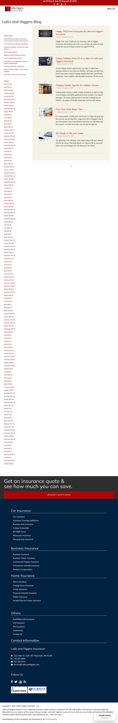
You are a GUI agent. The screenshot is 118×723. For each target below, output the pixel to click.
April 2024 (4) (8, 160)
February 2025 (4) (9, 130)
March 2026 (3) (8, 90)
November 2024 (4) (9, 139)
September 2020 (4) (9, 292)
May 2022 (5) (8, 231)
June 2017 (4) (8, 411)
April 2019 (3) (8, 344)
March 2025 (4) (8, 127)
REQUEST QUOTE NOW (59, 494)
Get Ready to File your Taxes (69, 133)
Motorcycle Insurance (22, 536)
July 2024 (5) (7, 151)
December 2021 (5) (9, 246)
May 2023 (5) (8, 194)
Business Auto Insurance (23, 524)
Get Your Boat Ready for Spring (13, 58)
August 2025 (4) (8, 111)
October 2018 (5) (9, 362)
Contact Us (17, 634)
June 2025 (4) (8, 117)
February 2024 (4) (9, 166)
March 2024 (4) (8, 163)
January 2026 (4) (9, 96)
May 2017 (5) (8, 414)
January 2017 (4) (9, 427)
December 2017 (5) (9, 393)
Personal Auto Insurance (23, 539)
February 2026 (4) (9, 93)
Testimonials (18, 631)
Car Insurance (19, 517)
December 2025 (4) (9, 99)
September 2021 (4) (9, 255)
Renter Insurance (20, 597)
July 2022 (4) (7, 225)
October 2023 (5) (9, 179)
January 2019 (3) (9, 353)
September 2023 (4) (9, 182)
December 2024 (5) (9, 136)
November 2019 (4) (9, 323)
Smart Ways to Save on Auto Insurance (15, 74)
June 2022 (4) (8, 228)
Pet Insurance (18, 627)
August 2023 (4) (8, 185)
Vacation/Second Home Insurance (27, 601)
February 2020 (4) (9, 313)
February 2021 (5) (9, 277)
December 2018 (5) (9, 356)
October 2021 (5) (9, 252)
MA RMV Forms (19, 532)
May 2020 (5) (8, 304)
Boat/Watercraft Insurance (23, 619)
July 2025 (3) (7, 114)
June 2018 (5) (8, 375)
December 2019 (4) (9, 320)
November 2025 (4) (9, 102)
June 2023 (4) (8, 191)
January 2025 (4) (9, 133)
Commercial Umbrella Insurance (26, 566)
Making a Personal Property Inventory (14, 55)
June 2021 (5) (8, 264)
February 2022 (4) (9, 240)
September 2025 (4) (9, 108)
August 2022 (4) (8, 222)
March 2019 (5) (8, 347)
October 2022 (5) (9, 215)
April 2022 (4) (8, 234)
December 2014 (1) (9, 460)
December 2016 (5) (9, 430)
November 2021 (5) (9, 249)
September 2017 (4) (9, 402)
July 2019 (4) (7, 335)
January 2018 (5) (9, 390)
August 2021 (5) (8, 258)
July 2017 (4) (7, 408)
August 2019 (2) (8, 332)
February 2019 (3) (9, 350)
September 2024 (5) (9, 145)
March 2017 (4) (8, 420)
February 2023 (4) (9, 203)
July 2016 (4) (7, 445)
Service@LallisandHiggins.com (26, 665)
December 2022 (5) (9, 209)
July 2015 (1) (7, 457)
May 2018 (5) (8, 378)
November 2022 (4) (9, 212)
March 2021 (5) (8, 274)
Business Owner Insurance (24, 558)
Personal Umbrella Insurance (25, 593)
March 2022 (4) (8, 237)
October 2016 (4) (9, 436)
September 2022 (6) (9, 218)
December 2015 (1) (9, 454)
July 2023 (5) (7, 188)
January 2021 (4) (9, 280)
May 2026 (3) (8, 84)
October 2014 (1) (9, 463)
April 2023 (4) (8, 197)
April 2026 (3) (8, 87)
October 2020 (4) (9, 289)
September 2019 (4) (9, 329)
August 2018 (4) (8, 368)
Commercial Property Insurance (26, 562)
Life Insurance (19, 623)
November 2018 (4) (9, 359)
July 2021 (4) (7, 261)
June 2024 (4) (8, 154)
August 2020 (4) (8, 295)
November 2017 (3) (9, 396)
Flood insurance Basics (10, 52)
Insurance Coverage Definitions (26, 521)
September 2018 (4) (9, 365)
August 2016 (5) (8, 442)
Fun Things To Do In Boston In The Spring (16, 44)
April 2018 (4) (8, 381)
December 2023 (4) (9, 173)
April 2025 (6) (8, 124)
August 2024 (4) (8, 148)
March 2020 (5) (8, 310)
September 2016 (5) (9, 439)
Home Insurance (20, 582)
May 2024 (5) (8, 157)
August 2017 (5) (8, 405)
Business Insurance (21, 554)
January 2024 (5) (9, 170)
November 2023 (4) (9, 176)
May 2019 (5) (8, 341)
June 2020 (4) (8, 301)
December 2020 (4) (9, 283)
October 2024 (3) (9, 142)
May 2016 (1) (8, 451)
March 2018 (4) (8, 384)
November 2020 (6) (9, 286)
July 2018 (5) (7, 372)
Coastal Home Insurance (23, 586)
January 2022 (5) (9, 243)
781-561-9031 (19, 659)
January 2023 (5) (9, 206)
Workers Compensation (22, 570)
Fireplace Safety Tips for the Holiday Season (77, 85)
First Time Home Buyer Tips (69, 109)
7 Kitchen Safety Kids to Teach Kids (14, 66)
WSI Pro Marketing (50, 719)
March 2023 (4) (8, 200)
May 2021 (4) (8, 268)
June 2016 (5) (8, 448)
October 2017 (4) (9, 399)
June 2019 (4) (8, 338)
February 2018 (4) (9, 387)
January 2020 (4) (9, 316)
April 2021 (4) (8, 270)
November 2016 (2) (9, 433)
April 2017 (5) (8, 417)
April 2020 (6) (8, 307)
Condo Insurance (20, 589)
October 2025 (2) (9, 105)
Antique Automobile (21, 528)
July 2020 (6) (7, 298)
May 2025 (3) (8, 121)
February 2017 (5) (9, 424)
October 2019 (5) (9, 326)
